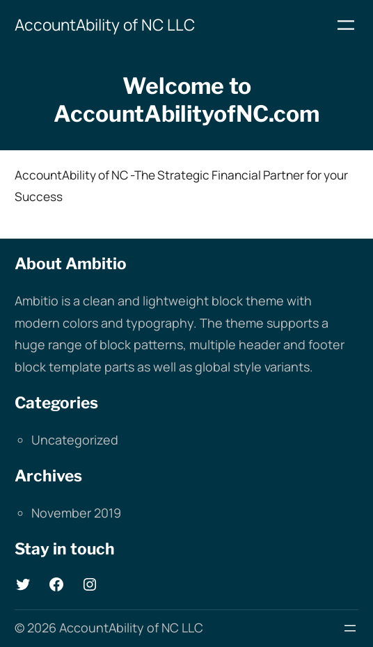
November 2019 (76, 512)
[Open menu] (345, 25)
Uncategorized (74, 439)
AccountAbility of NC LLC (105, 24)
